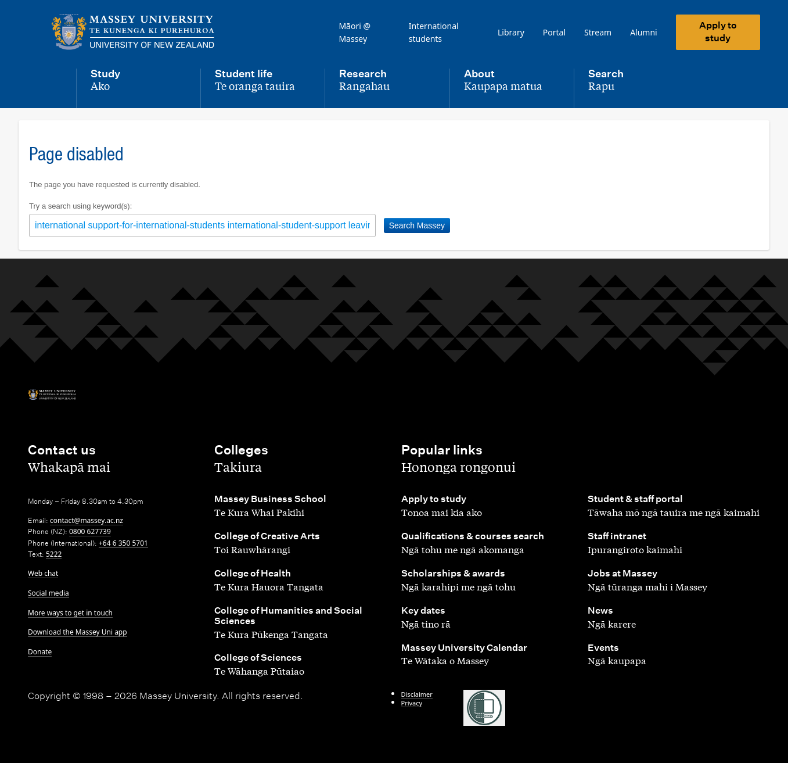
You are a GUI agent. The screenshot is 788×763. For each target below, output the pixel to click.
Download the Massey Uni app (77, 632)
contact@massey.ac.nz (86, 520)
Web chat (43, 573)
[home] (136, 32)
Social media (48, 593)
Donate (40, 652)
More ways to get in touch (70, 613)
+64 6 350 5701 (123, 543)
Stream (597, 32)
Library (511, 32)
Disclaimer (417, 694)
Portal (554, 32)
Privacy (412, 702)
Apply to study (718, 32)
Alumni (643, 32)
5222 (54, 554)
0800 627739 (90, 531)
